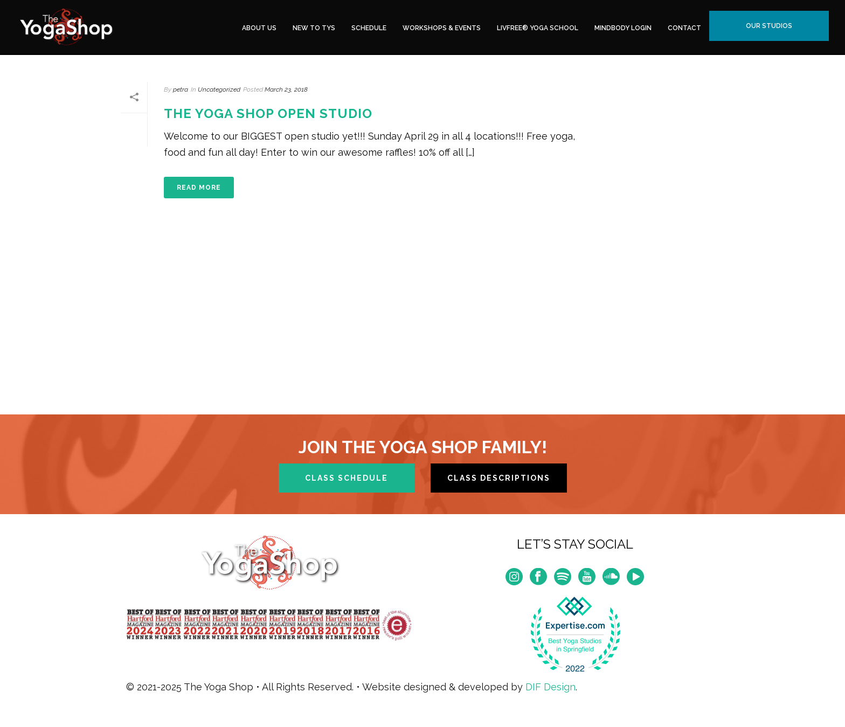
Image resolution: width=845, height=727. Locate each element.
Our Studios (769, 26)
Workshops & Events (442, 28)
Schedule (368, 28)
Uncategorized (219, 89)
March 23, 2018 (286, 89)
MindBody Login (623, 28)
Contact (684, 28)
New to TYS (314, 28)
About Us (259, 28)
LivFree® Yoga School (537, 28)
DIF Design (550, 687)
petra (180, 89)
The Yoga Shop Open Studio (268, 113)
